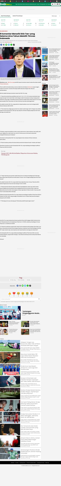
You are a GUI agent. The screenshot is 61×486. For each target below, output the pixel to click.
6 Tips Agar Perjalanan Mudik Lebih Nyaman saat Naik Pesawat (54, 56)
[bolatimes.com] (6, 4)
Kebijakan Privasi (40, 462)
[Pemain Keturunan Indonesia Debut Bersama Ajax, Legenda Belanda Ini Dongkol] (4, 334)
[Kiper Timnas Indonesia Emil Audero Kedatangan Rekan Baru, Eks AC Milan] (4, 326)
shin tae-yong (13, 279)
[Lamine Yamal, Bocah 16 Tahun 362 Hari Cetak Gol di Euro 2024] (45, 116)
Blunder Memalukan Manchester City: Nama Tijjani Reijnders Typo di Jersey (35, 322)
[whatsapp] (11, 45)
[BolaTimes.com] (18, 1)
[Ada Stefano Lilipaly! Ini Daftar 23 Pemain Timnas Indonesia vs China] (45, 96)
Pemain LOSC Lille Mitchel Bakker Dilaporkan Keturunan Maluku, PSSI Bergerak (19, 154)
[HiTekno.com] (24, 1)
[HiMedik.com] (46, 1)
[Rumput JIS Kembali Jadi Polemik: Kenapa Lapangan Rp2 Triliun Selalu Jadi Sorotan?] (10, 386)
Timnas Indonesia (4, 83)
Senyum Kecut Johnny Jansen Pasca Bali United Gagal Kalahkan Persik (30, 439)
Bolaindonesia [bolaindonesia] (3, 31)
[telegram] (9, 45)
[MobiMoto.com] (35, 1)
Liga (16, 4)
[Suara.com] (7, 1)
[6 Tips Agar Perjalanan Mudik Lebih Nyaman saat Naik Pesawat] (45, 60)
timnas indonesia (21, 279)
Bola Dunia (20, 4)
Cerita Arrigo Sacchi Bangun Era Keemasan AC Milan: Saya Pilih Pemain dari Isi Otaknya (54, 86)
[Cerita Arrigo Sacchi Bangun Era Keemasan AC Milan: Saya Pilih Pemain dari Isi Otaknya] (45, 89)
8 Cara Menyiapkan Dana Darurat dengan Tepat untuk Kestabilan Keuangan (55, 50)
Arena (38, 4)
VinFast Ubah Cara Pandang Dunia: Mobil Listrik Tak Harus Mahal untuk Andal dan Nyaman (55, 70)
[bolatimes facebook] (54, 4)
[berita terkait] (3, 304)
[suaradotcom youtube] (58, 4)
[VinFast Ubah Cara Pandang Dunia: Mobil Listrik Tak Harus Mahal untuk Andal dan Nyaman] (45, 73)
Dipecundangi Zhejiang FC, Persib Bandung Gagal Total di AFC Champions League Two (54, 106)
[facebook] (1, 45)
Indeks (48, 4)
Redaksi (12, 462)
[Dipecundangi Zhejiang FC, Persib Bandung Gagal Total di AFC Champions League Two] (45, 109)
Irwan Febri (2, 42)
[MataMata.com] (12, 1)
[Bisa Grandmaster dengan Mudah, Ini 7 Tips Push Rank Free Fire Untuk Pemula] (45, 80)
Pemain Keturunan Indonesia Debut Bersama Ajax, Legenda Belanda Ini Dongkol (13, 330)
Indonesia (30, 86)
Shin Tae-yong (11, 82)
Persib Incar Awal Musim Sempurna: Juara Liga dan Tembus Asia (29, 367)
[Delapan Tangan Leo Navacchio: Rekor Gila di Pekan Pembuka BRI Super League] (10, 351)
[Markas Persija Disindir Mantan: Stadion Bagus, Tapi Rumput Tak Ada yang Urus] (10, 398)
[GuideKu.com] (41, 1)
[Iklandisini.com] (52, 1)
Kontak (17, 462)
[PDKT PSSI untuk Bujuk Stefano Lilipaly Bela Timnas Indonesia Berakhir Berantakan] (45, 103)
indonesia (28, 279)
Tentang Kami (22, 462)
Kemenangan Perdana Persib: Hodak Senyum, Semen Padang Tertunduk (31, 451)
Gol (46, 4)
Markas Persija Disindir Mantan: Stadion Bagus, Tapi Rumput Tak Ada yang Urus (31, 391)
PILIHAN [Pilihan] (44, 83)
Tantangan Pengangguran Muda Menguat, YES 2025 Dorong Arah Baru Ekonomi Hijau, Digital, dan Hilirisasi (54, 63)
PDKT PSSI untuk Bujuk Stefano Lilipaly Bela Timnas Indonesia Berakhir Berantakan (54, 99)
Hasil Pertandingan (5, 15)
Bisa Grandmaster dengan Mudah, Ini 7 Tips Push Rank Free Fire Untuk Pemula (55, 76)
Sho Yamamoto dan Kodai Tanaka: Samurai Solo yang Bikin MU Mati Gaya (29, 427)
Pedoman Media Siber (31, 462)
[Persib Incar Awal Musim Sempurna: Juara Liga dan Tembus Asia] (10, 375)
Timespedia (42, 4)
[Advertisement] (20, 268)
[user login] (52, 4)
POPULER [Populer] (44, 47)
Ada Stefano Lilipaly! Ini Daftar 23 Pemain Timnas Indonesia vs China (54, 93)
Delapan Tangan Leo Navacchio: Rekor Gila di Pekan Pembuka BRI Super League (30, 343)
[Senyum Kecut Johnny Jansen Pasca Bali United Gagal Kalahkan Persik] (10, 446)
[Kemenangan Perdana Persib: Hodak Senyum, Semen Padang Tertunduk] (10, 458)
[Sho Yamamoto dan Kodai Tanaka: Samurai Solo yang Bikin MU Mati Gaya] (10, 434)
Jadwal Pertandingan (18, 15)
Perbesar (37, 48)
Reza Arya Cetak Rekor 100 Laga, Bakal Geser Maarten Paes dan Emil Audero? (35, 330)
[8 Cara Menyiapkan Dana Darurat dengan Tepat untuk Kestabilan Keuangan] (45, 53)
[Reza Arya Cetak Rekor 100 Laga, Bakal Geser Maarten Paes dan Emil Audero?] (25, 334)
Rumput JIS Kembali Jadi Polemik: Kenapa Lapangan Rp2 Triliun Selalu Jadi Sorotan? (30, 379)
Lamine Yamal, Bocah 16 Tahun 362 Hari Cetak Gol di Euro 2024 (54, 112)
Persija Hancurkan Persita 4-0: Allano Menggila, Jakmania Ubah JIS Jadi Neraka (30, 415)
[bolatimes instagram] (59, 4)
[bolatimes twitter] (56, 4)
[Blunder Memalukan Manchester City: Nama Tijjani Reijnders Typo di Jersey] (25, 326)
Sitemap (47, 462)
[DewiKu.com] (29, 1)
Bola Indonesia (26, 4)
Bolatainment (33, 4)
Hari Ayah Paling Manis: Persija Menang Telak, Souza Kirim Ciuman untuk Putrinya (30, 403)
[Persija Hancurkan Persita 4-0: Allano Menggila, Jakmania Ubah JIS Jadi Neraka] (10, 422)
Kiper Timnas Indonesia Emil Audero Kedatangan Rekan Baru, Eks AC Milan (14, 322)
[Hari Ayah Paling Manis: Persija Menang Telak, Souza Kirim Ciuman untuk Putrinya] (10, 410)
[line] (6, 45)
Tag (20, 278)
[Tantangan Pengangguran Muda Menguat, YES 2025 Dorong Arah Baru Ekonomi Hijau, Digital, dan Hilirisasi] (10, 313)
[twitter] (4, 45)
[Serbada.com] (58, 1)
